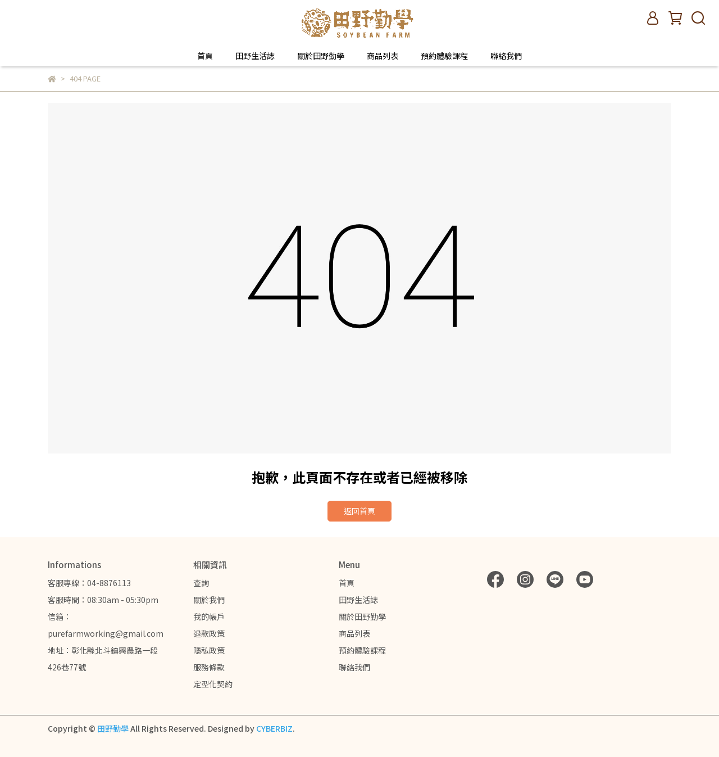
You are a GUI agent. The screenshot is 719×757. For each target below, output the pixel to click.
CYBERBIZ (274, 728)
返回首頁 (359, 510)
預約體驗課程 (444, 55)
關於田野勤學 (320, 55)
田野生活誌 (255, 55)
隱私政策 (209, 650)
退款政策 (209, 633)
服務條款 (209, 667)
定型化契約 (213, 684)
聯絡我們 (506, 55)
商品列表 (382, 55)
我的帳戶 (209, 616)
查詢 (201, 582)
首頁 (205, 55)
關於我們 (209, 599)
